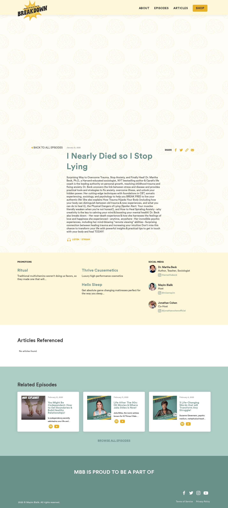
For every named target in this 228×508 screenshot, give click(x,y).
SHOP (200, 8)
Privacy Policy (203, 502)
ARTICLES (180, 8)
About (144, 8)
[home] (32, 10)
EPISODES (161, 8)
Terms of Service (184, 502)
